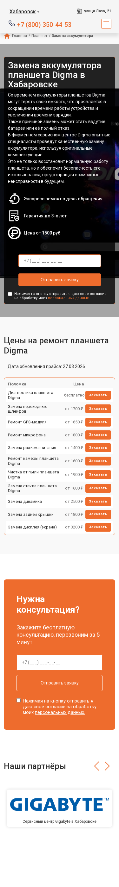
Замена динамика (25, 501)
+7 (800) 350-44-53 (44, 24)
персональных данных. (68, 298)
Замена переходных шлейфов (27, 409)
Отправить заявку (60, 279)
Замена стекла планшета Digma (32, 488)
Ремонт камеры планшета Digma (33, 461)
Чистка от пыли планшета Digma (33, 474)
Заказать (98, 395)
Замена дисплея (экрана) (32, 527)
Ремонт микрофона (27, 435)
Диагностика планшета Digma (30, 395)
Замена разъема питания (32, 447)
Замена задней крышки (31, 514)
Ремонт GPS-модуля (27, 422)
